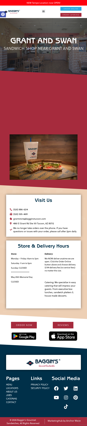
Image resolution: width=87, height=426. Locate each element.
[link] (12, 12)
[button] (43, 11)
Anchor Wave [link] (73, 420)
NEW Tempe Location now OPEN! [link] (43, 2)
